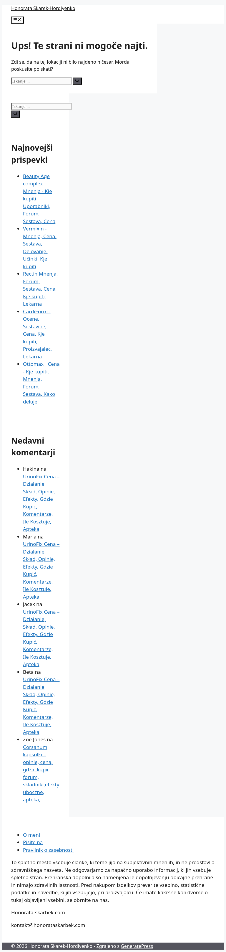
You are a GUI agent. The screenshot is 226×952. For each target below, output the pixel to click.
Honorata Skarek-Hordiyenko (43, 8)
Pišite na (33, 842)
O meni (31, 834)
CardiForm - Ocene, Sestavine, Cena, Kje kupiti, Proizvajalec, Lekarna (37, 334)
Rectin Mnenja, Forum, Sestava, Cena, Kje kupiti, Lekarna (40, 288)
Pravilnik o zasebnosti (48, 849)
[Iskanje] (77, 81)
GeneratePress (137, 946)
